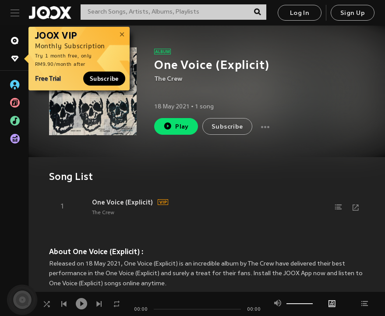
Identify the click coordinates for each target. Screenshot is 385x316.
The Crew (168, 79)
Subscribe (104, 78)
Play (175, 126)
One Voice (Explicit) (122, 202)
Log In (299, 13)
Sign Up (352, 13)
